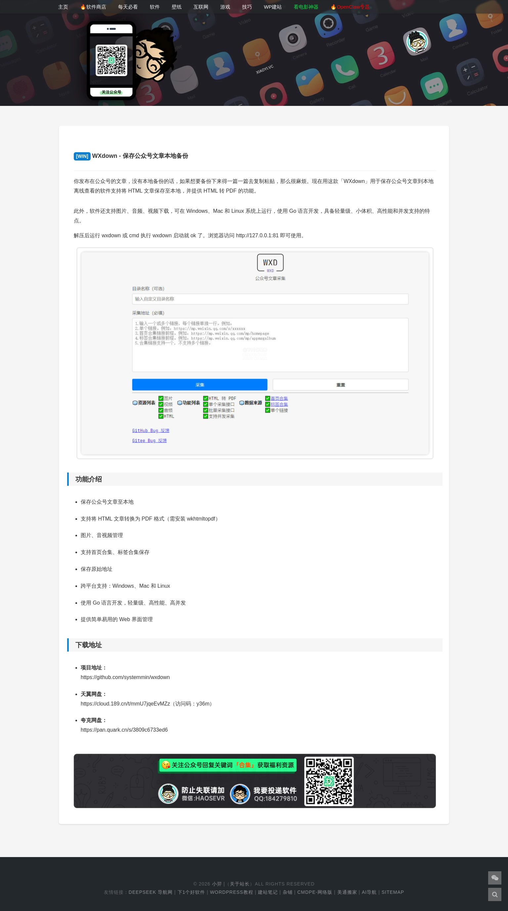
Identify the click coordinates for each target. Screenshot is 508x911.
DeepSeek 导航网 (151, 892)
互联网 (200, 7)
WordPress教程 (231, 892)
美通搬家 (347, 892)
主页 (63, 7)
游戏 (225, 7)
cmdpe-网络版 (314, 892)
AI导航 (369, 892)
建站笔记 (268, 892)
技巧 (247, 7)
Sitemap (393, 892)
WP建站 (273, 7)
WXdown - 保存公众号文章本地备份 (131, 156)
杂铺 (288, 892)
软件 (155, 7)
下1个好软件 (191, 892)
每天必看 (128, 7)
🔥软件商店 (93, 7)
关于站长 (240, 884)
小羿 (217, 884)
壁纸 (177, 7)
